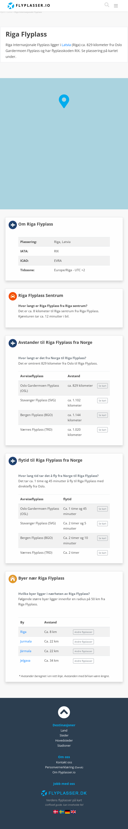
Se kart (102, 385)
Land (64, 730)
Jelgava (25, 660)
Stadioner (64, 745)
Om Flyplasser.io (64, 772)
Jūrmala (26, 651)
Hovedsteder (64, 740)
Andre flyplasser (83, 632)
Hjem (2, 12)
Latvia (9, 12)
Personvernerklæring (59, 767)
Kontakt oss (64, 762)
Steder (64, 735)
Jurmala (26, 641)
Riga (23, 632)
